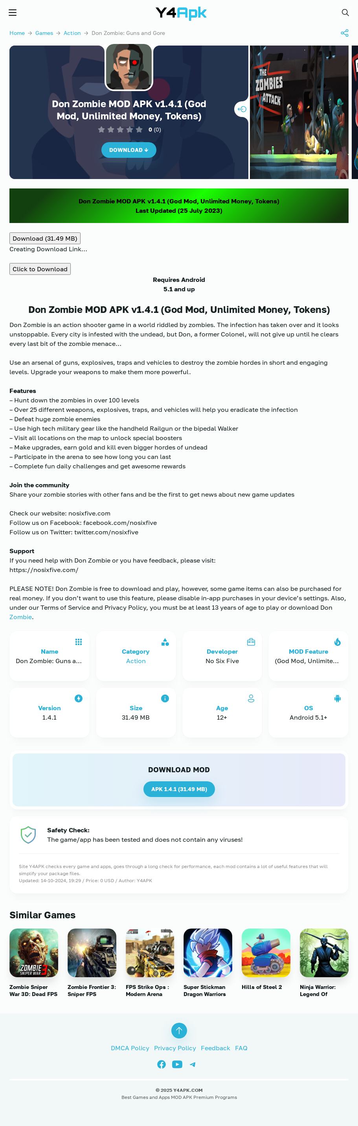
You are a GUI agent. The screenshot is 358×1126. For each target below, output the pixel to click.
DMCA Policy (130, 1048)
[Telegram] (195, 1064)
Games (44, 32)
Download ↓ (129, 149)
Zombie (20, 617)
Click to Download (40, 269)
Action (72, 32)
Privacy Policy (175, 1048)
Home (17, 32)
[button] (345, 12)
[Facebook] (164, 1064)
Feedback (215, 1048)
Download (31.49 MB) (45, 238)
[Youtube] (180, 1064)
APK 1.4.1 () (179, 789)
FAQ (241, 1048)
